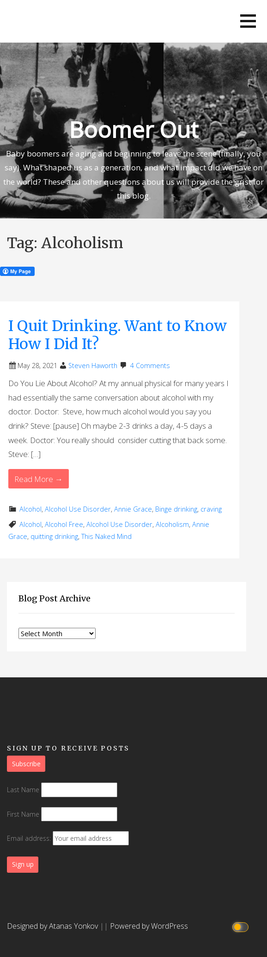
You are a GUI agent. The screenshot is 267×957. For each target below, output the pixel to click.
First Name (23, 814)
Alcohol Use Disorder (78, 509)
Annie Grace (133, 509)
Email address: (68, 838)
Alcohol (30, 509)
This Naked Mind (106, 536)
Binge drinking (176, 509)
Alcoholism (172, 524)
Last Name (23, 789)
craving (211, 509)
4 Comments (150, 365)
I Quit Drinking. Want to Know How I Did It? (117, 335)
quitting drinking (54, 536)
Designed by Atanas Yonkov (53, 926)
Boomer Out (133, 129)
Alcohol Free (64, 524)
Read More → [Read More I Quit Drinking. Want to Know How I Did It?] (38, 479)
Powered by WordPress (149, 926)
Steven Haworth (92, 365)
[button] (248, 21)
